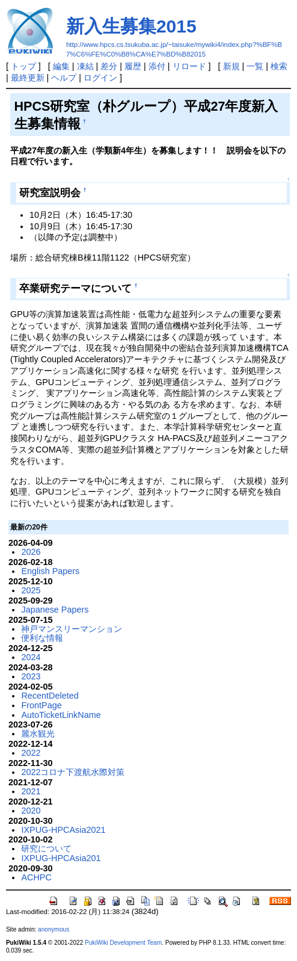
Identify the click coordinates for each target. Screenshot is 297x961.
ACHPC (36, 877)
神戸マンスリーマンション (71, 629)
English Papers (50, 571)
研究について (46, 848)
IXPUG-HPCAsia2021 (63, 830)
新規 (231, 66)
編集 (61, 66)
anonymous (53, 929)
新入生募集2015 (131, 26)
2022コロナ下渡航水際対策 (72, 772)
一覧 (254, 66)
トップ (23, 66)
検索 (279, 66)
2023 (30, 676)
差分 (108, 66)
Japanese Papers (54, 609)
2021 (30, 791)
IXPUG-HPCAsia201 (60, 858)
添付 (156, 66)
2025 (30, 590)
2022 (30, 753)
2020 (30, 810)
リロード (189, 66)
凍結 (85, 66)
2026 (30, 552)
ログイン (100, 77)
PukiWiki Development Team (123, 942)
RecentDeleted (49, 695)
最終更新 (27, 77)
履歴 (132, 66)
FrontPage (41, 705)
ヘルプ (63, 77)
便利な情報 (42, 638)
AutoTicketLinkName (60, 715)
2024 (30, 657)
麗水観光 (38, 733)
